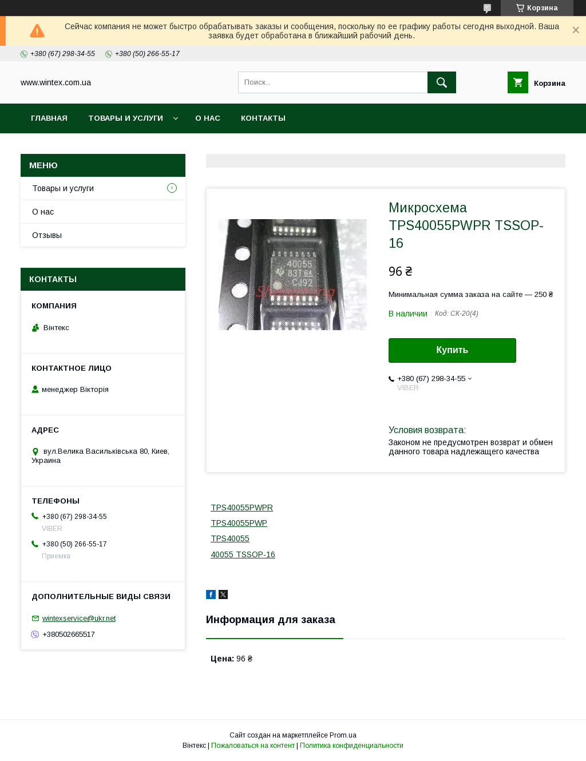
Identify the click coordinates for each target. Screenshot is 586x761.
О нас (207, 118)
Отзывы (47, 235)
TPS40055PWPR (242, 507)
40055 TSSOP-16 (243, 554)
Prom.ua (343, 735)
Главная (49, 118)
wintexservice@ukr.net (79, 618)
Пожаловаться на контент (253, 746)
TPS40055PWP (239, 523)
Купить (453, 350)
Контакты (263, 118)
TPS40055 (230, 538)
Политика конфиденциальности (351, 746)
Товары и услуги (125, 118)
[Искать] (441, 82)
